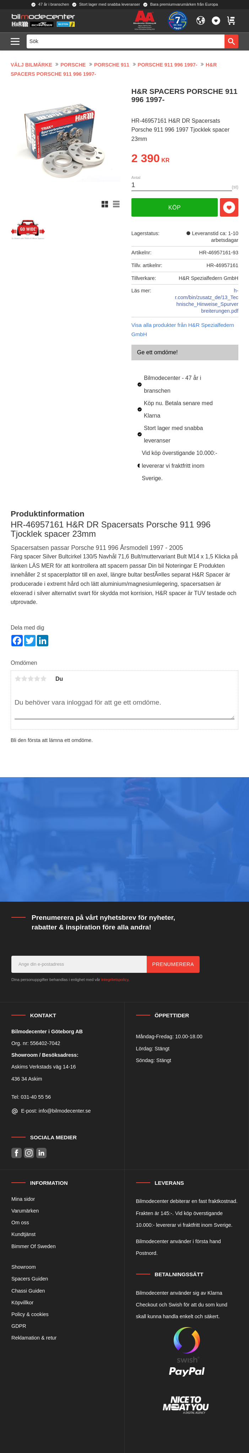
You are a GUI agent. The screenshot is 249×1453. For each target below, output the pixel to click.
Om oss (20, 1222)
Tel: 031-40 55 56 (31, 1097)
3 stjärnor (30, 678)
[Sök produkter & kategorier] (126, 41)
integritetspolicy (114, 979)
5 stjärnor (43, 678)
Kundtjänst (23, 1234)
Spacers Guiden (29, 1279)
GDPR (18, 1326)
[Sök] (231, 41)
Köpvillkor (22, 1302)
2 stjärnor (24, 678)
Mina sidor (23, 1199)
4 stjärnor (37, 678)
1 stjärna (18, 678)
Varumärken (25, 1211)
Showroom (23, 1267)
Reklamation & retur (33, 1338)
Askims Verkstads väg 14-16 (43, 1067)
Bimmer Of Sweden (33, 1246)
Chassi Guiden (28, 1291)
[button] (17, 42)
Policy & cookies (30, 1314)
